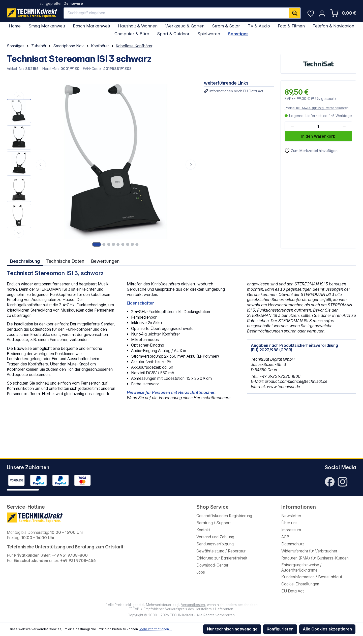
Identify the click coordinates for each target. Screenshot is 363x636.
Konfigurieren (280, 629)
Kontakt (203, 530)
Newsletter (291, 515)
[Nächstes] (191, 165)
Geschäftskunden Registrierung (224, 515)
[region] (102, 164)
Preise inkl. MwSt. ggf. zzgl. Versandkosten (317, 108)
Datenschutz (292, 544)
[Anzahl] (318, 126)
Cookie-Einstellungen (300, 584)
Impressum (291, 530)
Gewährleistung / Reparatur (221, 551)
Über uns (289, 522)
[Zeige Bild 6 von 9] (122, 244)
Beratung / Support (213, 522)
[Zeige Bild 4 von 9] (113, 244)
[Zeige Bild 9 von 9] (137, 244)
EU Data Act (292, 591)
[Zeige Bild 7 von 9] (127, 244)
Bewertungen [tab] (105, 261)
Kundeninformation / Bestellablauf (311, 577)
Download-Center (212, 565)
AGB (285, 537)
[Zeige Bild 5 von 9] (118, 244)
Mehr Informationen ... (155, 629)
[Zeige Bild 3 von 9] (108, 244)
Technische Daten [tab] (65, 261)
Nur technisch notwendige (232, 629)
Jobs (200, 572)
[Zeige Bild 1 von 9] (97, 244)
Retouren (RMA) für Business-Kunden (315, 558)
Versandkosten (193, 605)
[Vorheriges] (41, 165)
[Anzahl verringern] (292, 126)
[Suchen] (295, 13)
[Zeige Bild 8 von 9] (132, 244)
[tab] (25, 261)
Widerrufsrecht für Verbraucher (309, 551)
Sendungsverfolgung (215, 544)
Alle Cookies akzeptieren (327, 629)
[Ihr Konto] (322, 13)
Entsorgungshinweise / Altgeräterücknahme (301, 568)
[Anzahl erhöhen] (344, 126)
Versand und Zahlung (215, 537)
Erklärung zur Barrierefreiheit (221, 558)
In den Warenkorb (318, 136)
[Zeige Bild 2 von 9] (103, 244)
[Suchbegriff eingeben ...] (176, 13)
